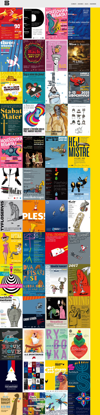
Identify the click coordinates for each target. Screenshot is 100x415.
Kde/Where (93, 4)
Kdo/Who (81, 4)
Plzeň (69, 412)
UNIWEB (63, 412)
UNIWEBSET (56, 412)
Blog (87, 4)
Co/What (74, 4)
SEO (45, 412)
